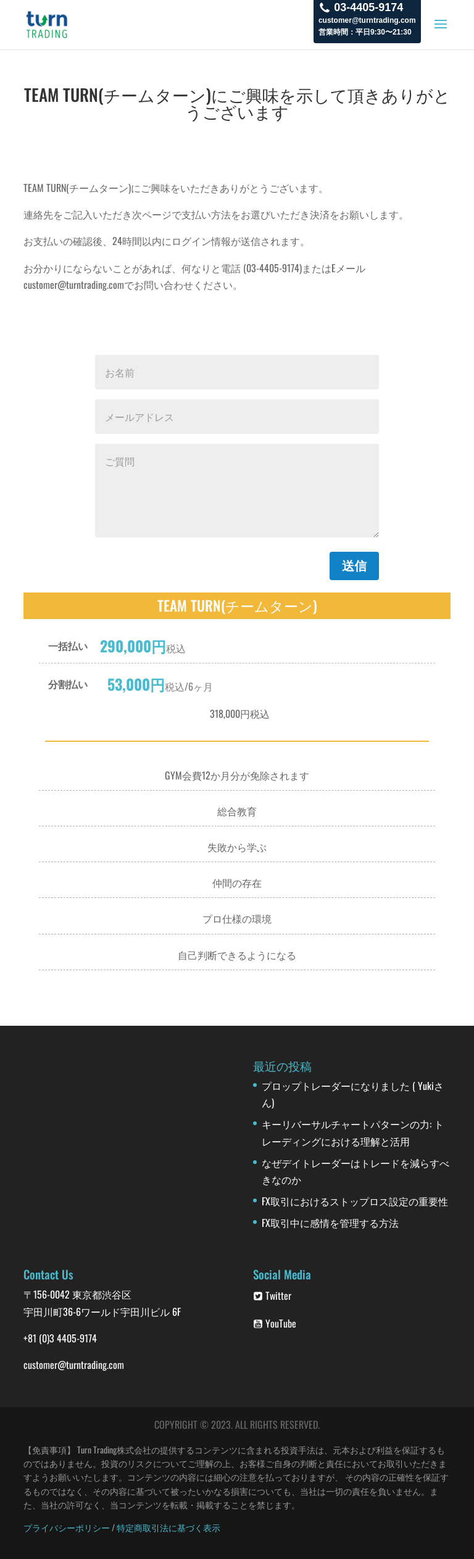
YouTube (274, 1323)
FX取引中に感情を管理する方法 (330, 1222)
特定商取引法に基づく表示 (168, 1527)
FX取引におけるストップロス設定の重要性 (355, 1201)
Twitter (272, 1295)
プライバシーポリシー (66, 1527)
